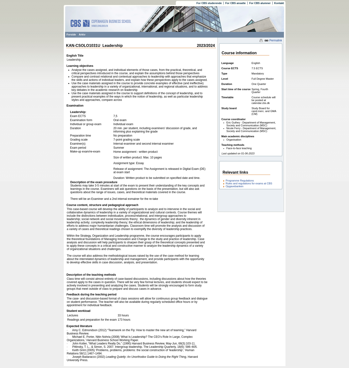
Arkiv (82, 34)
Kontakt (279, 3)
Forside (71, 34)
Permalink (273, 40)
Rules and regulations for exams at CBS (249, 183)
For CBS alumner (260, 3)
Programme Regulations (240, 180)
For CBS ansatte (235, 3)
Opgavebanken (235, 186)
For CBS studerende (209, 3)
